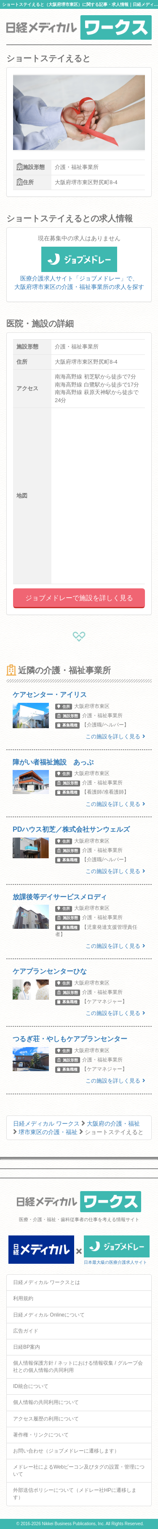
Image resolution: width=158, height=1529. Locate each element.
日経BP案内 (26, 1347)
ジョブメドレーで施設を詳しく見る (79, 597)
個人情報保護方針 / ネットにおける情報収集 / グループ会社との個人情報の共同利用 (78, 1366)
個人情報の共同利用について (46, 1402)
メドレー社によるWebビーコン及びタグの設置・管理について (79, 1470)
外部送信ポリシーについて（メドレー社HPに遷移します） (75, 1493)
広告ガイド (25, 1331)
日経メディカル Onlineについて (49, 1315)
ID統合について (30, 1386)
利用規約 (23, 1298)
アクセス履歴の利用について (46, 1419)
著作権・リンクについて (41, 1435)
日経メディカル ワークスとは (46, 1282)
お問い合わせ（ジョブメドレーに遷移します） (66, 1451)
